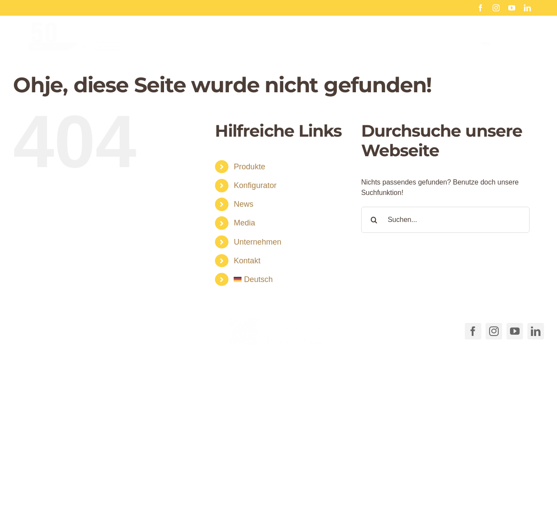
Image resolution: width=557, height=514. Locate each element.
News (243, 204)
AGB (307, 484)
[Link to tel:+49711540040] (25, 329)
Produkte (249, 166)
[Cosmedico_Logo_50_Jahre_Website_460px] (76, 32)
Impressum (485, 484)
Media (244, 222)
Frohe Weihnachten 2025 (418, 7)
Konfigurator (255, 185)
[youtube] (511, 7)
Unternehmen (257, 242)
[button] (155, 467)
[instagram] (496, 7)
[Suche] (374, 220)
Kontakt (247, 260)
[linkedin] (527, 7)
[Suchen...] (445, 220)
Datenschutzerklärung (429, 484)
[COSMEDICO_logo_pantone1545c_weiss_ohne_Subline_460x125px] (278, 321)
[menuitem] (506, 51)
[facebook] (480, 7)
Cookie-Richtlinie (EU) (355, 484)
